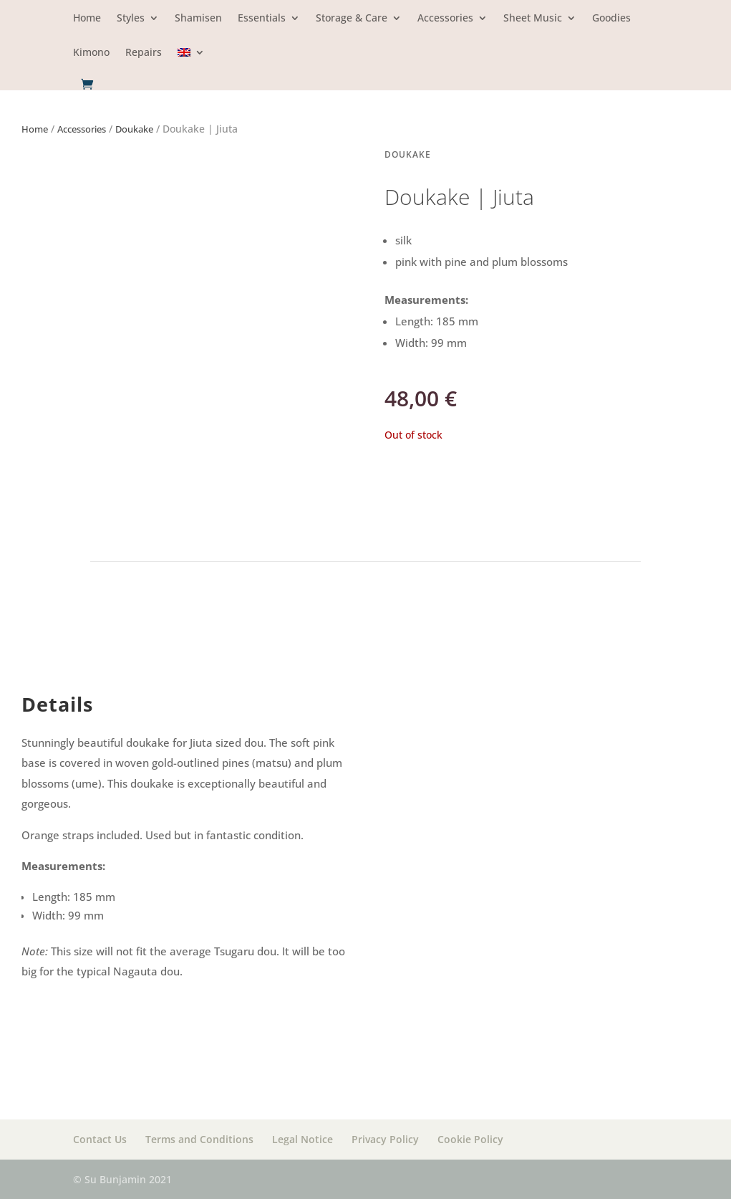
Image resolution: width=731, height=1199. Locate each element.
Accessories (445, 18)
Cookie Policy (470, 1139)
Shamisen (198, 18)
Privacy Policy (385, 1139)
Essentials (262, 18)
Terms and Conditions (199, 1139)
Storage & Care (351, 18)
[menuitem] (191, 62)
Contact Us (100, 1139)
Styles (131, 18)
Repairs (143, 53)
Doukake (134, 129)
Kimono (91, 53)
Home (87, 18)
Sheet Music (532, 18)
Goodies (611, 18)
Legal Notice (302, 1139)
